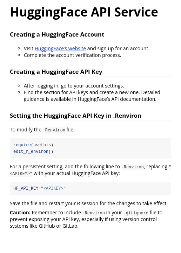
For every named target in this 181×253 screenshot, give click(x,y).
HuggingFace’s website (60, 48)
